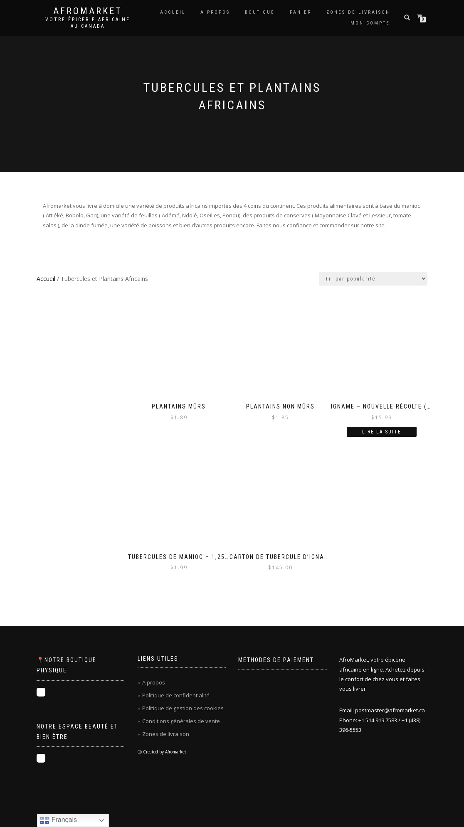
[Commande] (373, 279)
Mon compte (370, 23)
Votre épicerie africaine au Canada (87, 23)
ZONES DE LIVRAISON (358, 12)
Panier (300, 12)
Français (58, 820)
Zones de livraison (165, 734)
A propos (215, 12)
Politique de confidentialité (176, 695)
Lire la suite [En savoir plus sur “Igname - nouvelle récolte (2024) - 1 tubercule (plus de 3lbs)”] (381, 432)
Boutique (260, 12)
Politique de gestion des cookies (183, 708)
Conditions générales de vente (181, 721)
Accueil (172, 12)
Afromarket (87, 11)
